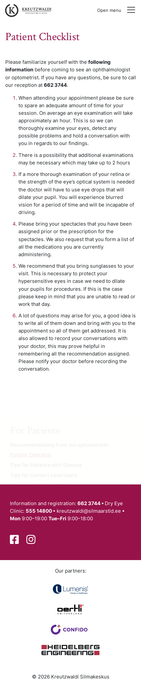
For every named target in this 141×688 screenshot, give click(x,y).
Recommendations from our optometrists (59, 446)
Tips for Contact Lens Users (43, 476)
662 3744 (88, 503)
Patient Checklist (30, 456)
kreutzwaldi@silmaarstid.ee (89, 511)
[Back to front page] (26, 10)
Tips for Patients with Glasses (46, 466)
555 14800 (39, 511)
